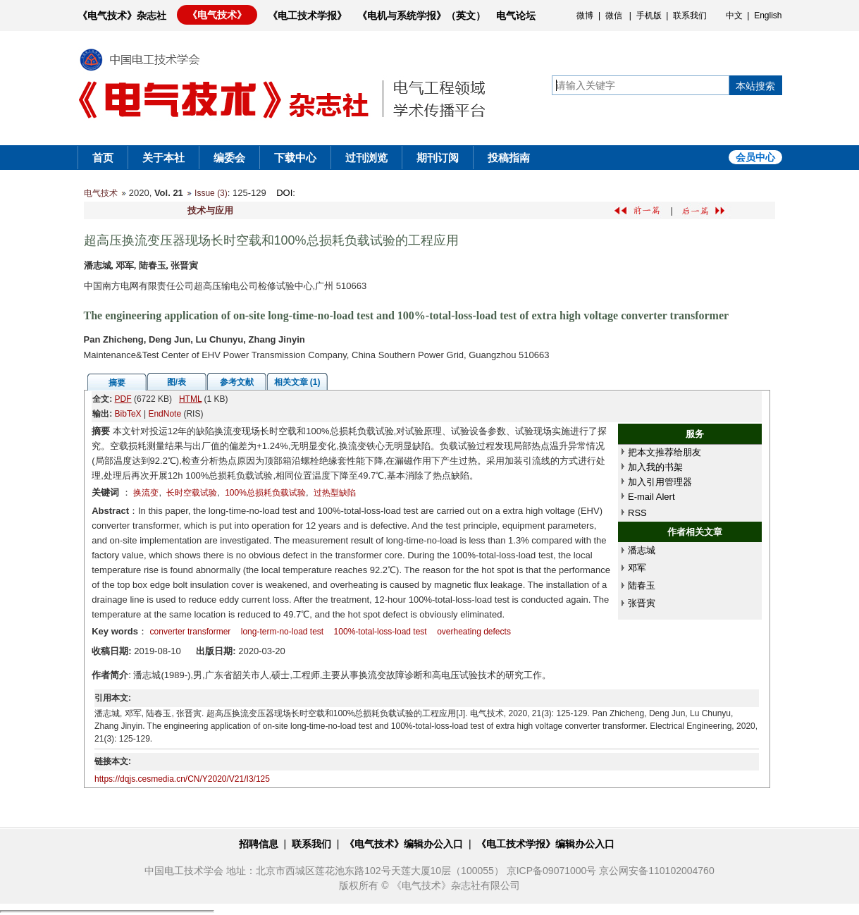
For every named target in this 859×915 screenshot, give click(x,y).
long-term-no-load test (282, 632)
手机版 (649, 15)
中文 (734, 15)
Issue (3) (211, 193)
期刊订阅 (437, 158)
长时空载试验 (191, 493)
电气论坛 (516, 15)
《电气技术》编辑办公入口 (404, 843)
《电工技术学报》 (307, 15)
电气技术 (101, 193)
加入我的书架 (655, 467)
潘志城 (641, 550)
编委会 (229, 158)
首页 (102, 158)
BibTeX (128, 414)
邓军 (637, 568)
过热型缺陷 (335, 493)
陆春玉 (641, 585)
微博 (584, 15)
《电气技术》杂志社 (122, 15)
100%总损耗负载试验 (265, 493)
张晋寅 (641, 603)
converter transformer (190, 632)
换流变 (146, 493)
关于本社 (163, 158)
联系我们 (690, 15)
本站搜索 (755, 86)
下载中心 (295, 158)
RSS (637, 513)
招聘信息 (258, 843)
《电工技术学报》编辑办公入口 (545, 843)
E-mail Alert (651, 496)
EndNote (164, 414)
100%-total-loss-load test (380, 632)
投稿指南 (509, 158)
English (767, 15)
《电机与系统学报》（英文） (421, 15)
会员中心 (755, 157)
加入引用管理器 (660, 482)
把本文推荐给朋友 (664, 452)
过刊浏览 (366, 158)
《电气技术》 (217, 14)
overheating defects (474, 632)
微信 (613, 15)
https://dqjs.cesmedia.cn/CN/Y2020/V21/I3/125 (182, 779)
